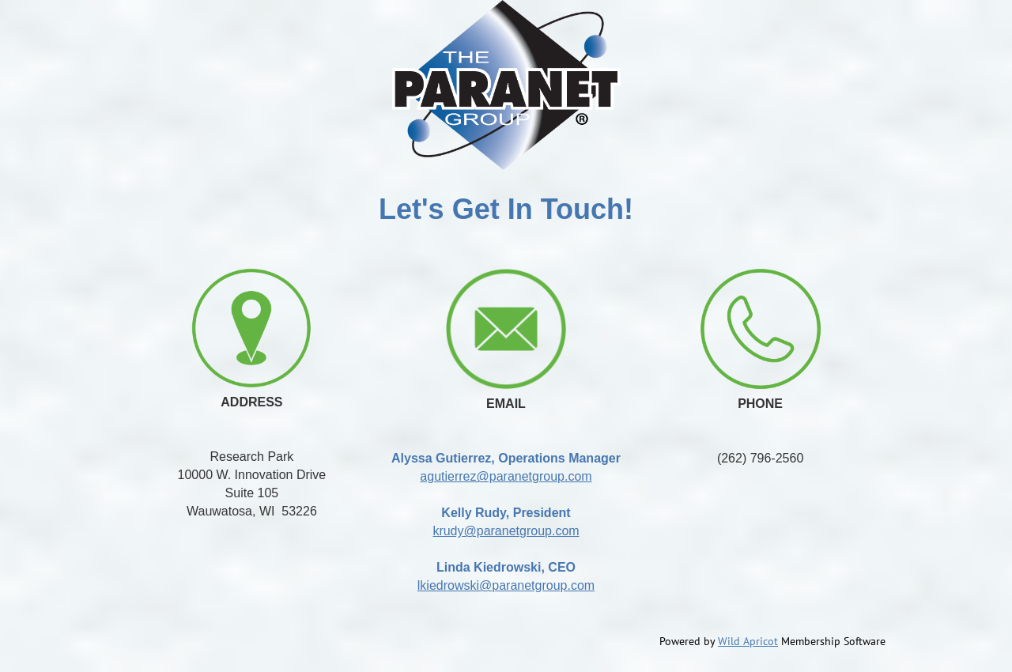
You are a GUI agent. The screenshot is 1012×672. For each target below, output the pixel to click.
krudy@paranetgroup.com (505, 531)
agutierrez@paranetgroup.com (505, 476)
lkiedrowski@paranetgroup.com (506, 585)
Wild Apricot (748, 641)
